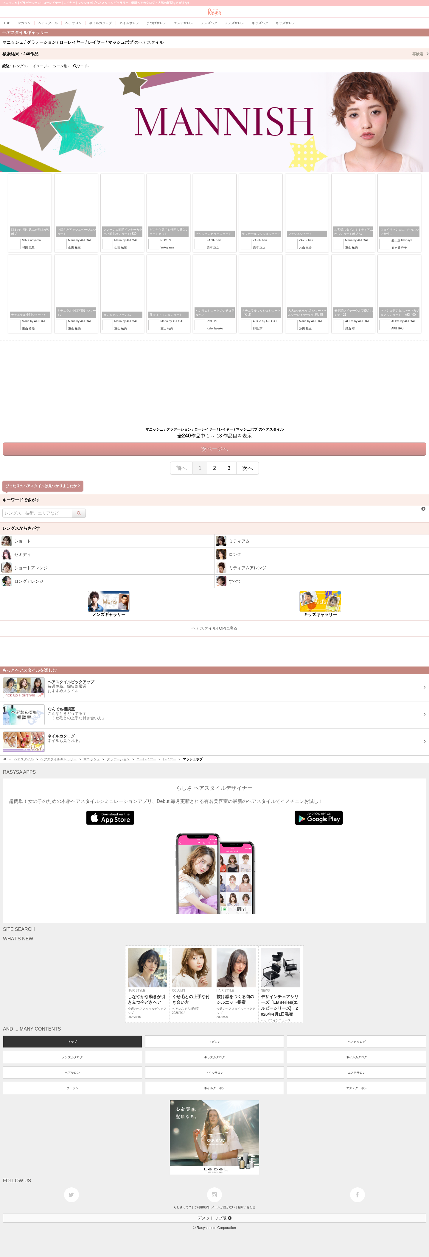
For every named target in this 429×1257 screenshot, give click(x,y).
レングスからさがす (21, 528)
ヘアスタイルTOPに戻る (215, 628)
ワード (81, 66)
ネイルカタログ (356, 1057)
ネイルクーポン (214, 1088)
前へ (181, 468)
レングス (21, 66)
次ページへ (214, 449)
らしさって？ (183, 1207)
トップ (72, 1041)
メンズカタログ (72, 1057)
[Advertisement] (214, 382)
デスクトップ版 (214, 1218)
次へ (247, 468)
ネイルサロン (214, 1072)
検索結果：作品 (215, 53)
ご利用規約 (201, 1207)
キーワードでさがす (21, 500)
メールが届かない (223, 1207)
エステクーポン (356, 1088)
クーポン (72, 1088)
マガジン (214, 1041)
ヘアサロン (72, 1072)
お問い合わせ (246, 1207)
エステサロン (357, 1072)
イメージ (41, 66)
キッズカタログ (214, 1057)
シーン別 (61, 66)
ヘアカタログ (357, 1041)
